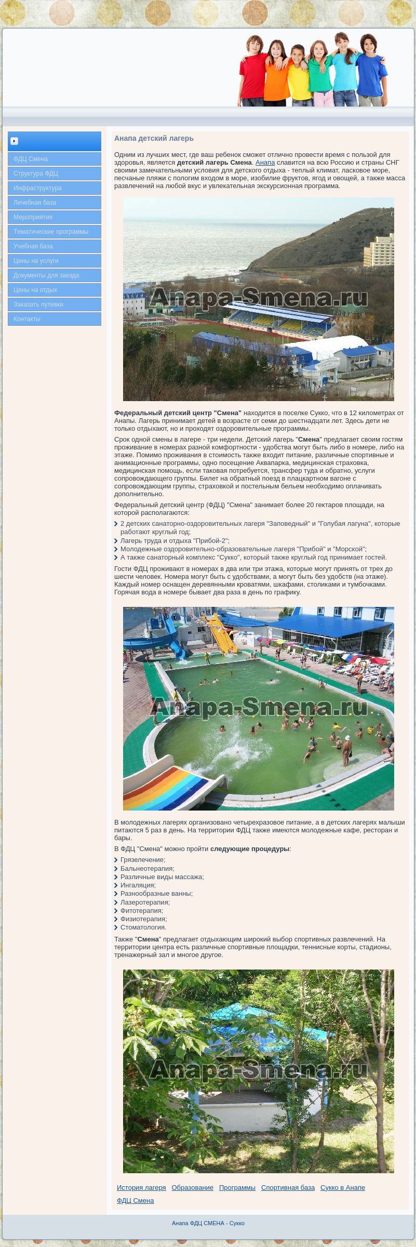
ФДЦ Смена (135, 1200)
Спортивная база (288, 1187)
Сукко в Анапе (342, 1187)
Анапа (265, 162)
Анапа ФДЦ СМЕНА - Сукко (208, 1223)
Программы (237, 1187)
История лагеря (141, 1187)
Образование (193, 1187)
